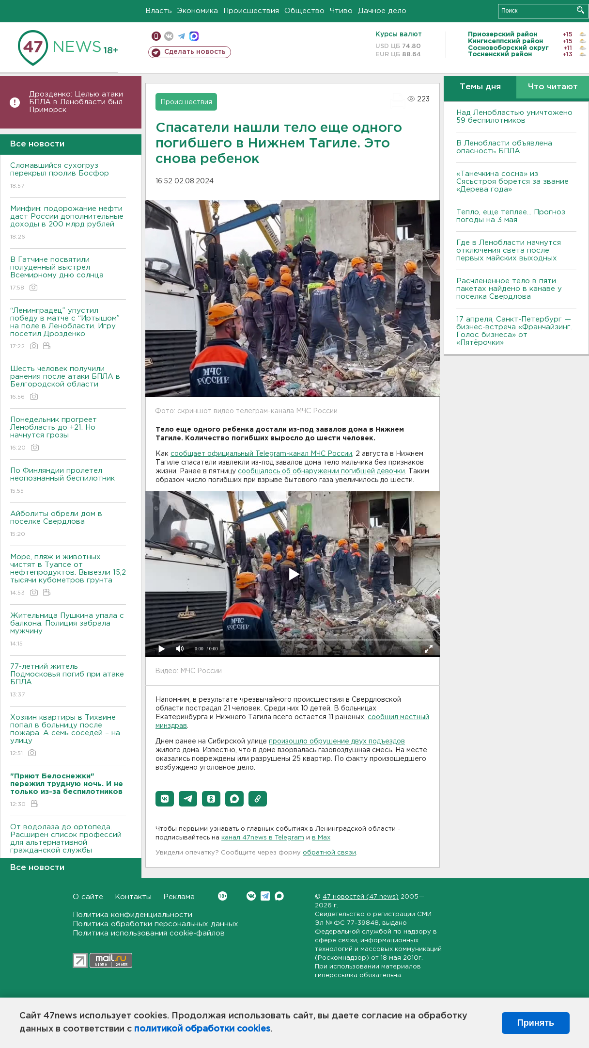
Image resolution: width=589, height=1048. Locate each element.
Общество (304, 11)
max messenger (194, 36)
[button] (164, 798)
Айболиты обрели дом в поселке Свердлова (68, 524)
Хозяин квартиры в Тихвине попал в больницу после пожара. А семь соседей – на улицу (68, 736)
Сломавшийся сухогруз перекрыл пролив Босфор (68, 176)
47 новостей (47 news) (361, 897)
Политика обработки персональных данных (155, 924)
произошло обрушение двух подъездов (337, 741)
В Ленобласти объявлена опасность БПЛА (504, 147)
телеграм (181, 36)
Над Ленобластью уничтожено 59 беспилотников (514, 117)
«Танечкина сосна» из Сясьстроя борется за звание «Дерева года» (512, 182)
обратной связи (329, 852)
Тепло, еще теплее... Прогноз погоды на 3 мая (510, 216)
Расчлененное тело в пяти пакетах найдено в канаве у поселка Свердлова (509, 289)
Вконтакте (222, 896)
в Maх (321, 837)
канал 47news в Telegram (262, 837)
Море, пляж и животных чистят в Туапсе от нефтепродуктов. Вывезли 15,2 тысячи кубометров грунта (68, 575)
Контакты (133, 897)
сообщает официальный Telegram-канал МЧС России (261, 454)
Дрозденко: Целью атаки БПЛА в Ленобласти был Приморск (76, 102)
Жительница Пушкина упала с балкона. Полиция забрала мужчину (68, 630)
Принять (535, 1023)
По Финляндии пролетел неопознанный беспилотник (68, 481)
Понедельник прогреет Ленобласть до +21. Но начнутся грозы (68, 434)
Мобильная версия (156, 36)
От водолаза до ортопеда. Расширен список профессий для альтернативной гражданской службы (68, 845)
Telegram (265, 896)
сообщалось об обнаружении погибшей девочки (321, 471)
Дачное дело (382, 11)
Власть (158, 11)
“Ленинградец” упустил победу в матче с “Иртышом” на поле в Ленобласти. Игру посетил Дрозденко (68, 329)
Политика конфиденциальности (132, 915)
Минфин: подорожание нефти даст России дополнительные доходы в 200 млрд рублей (68, 223)
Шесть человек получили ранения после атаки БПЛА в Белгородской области (68, 383)
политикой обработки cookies (202, 1029)
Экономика (197, 11)
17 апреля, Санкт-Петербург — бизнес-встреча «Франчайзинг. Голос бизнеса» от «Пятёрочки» (514, 331)
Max (279, 896)
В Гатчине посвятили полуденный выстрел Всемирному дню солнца (68, 274)
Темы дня (480, 87)
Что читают (553, 87)
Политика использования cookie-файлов (149, 933)
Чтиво (341, 11)
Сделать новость (195, 52)
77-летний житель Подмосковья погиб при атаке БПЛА (68, 681)
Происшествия (251, 11)
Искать (580, 10)
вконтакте (168, 36)
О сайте (88, 897)
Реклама (179, 897)
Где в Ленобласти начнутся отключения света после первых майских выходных (508, 250)
